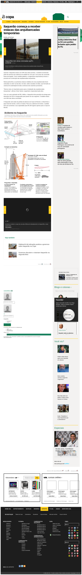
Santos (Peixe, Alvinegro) (69, 538)
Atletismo (8, 523)
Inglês (38, 551)
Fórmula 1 (8, 526)
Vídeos (23, 537)
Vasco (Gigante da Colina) (75, 556)
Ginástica (8, 530)
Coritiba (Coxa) (75, 530)
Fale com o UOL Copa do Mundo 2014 (54, 470)
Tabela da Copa (16, 21)
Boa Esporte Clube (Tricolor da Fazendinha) (72, 548)
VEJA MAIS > (8, 227)
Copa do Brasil (43, 514)
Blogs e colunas (62, 287)
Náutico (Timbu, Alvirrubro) (77, 551)
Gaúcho (23, 548)
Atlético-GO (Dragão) (77, 546)
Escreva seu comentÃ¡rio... (9, 302)
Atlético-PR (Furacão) (72, 528)
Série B (67, 542)
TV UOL (62, 1)
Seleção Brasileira (56, 534)
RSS (24, 566)
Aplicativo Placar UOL (27, 531)
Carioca (23, 545)
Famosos (56, 1)
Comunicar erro (47, 264)
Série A (67, 524)
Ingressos (55, 526)
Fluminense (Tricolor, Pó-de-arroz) (77, 533)
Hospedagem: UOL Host (75, 573)
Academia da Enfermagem (49, 501)
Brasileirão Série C (41, 528)
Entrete (44, 1)
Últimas (8, 21)
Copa (10, 16)
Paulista (23, 544)
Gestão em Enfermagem (62, 501)
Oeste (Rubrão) (69, 553)
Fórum (23, 533)
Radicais (8, 534)
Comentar (7, 324)
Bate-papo (27, 1)
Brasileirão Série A (41, 524)
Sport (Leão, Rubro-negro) (75, 538)
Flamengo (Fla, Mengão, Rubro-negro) (75, 533)
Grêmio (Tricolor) (72, 535)
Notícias (33, 1)
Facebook (8, 321)
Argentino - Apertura (41, 545)
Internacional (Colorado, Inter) (75, 535)
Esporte (39, 1)
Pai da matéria (55, 21)
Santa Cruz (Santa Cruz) (72, 556)
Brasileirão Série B (41, 526)
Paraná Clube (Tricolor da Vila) (72, 553)
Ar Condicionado (19, 501)
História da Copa (56, 531)
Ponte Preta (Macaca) (75, 553)
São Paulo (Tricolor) (72, 538)
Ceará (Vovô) (77, 548)
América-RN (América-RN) (75, 546)
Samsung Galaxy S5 (10, 501)
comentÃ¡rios (7, 290)
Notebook (27, 501)
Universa (49, 1)
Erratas (66, 470)
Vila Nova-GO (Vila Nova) (77, 556)
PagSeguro (71, 1)
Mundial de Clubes (41, 540)
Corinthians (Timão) (72, 530)
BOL (66, 1)
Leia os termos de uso (7, 337)
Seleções (25, 21)
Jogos (58, 509)
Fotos (23, 536)
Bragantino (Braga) (75, 548)
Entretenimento (18, 509)
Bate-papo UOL (66, 509)
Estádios (31, 21)
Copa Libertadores (41, 539)
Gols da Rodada (25, 528)
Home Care (71, 501)
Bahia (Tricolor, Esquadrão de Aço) (75, 528)
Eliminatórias (55, 530)
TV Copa (48, 21)
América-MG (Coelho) (72, 546)
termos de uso (19, 327)
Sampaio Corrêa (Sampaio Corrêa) (69, 556)
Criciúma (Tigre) (77, 530)
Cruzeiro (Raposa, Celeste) (69, 533)
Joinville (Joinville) (75, 551)
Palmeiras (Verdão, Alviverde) (77, 535)
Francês (39, 550)
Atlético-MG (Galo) (69, 528)
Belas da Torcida (25, 530)
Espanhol (39, 548)
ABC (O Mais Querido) (69, 546)
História (66, 21)
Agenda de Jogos (26, 523)
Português (39, 554)
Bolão (61, 21)
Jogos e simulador (57, 525)
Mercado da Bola (53, 514)
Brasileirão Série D (41, 529)
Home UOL (8, 509)
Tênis (7, 536)
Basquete (8, 525)
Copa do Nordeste (26, 550)
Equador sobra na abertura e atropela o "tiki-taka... (66, 333)
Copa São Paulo (41, 532)
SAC (21, 1)
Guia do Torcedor (40, 21)
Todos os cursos (73, 476)
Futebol (8, 528)
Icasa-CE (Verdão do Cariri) (72, 551)
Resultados (24, 525)
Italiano (38, 553)
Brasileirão (35, 514)
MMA (7, 531)
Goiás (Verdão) (69, 535)
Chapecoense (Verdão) (69, 530)
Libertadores (28, 514)
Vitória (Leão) (77, 538)
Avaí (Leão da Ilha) (69, 548)
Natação (8, 533)
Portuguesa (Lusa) (77, 553)
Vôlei (7, 539)
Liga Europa (40, 543)
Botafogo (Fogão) (77, 528)
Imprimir (39, 264)
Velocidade (8, 537)
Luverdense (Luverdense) (69, 551)
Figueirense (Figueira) (72, 533)
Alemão (39, 547)
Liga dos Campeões (41, 542)
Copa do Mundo (63, 514)
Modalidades (7, 521)
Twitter (8, 322)
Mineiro (23, 547)
